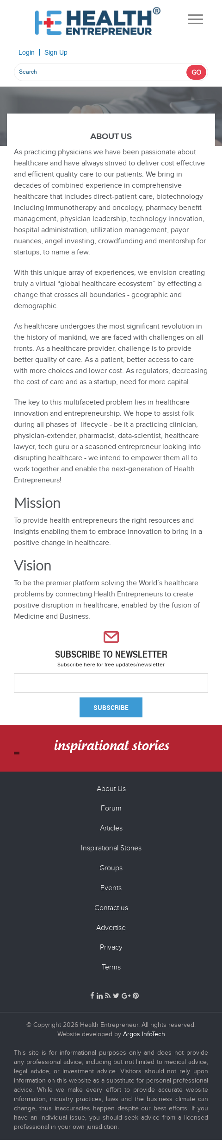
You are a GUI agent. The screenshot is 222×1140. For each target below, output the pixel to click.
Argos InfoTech (143, 1034)
